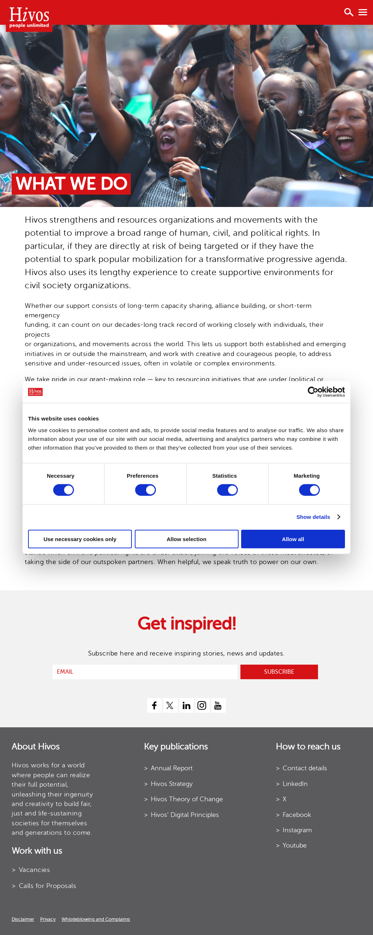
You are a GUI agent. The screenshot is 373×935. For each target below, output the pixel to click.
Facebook (297, 814)
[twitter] (170, 705)
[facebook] (154, 705)
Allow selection (186, 539)
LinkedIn (295, 783)
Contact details (305, 768)
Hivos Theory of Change (187, 799)
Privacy (48, 919)
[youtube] (218, 705)
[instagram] (202, 705)
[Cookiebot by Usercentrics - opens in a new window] (313, 392)
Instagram (297, 830)
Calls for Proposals (47, 885)
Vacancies (34, 869)
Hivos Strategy (172, 783)
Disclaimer (23, 919)
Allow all (293, 539)
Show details (313, 517)
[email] (144, 672)
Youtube (295, 845)
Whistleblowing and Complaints (96, 919)
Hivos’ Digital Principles (185, 814)
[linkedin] (186, 705)
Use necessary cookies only (79, 539)
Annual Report (172, 768)
